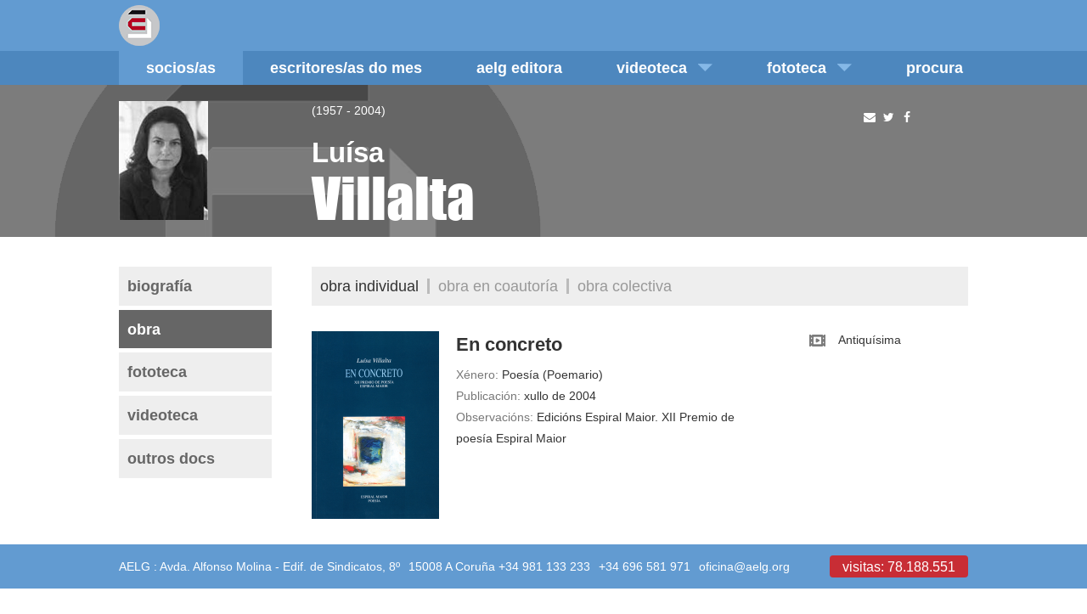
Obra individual (369, 286)
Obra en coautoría (498, 286)
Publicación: (488, 396)
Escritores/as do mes (346, 67)
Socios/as (181, 67)
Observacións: (494, 417)
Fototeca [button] (809, 67)
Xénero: (477, 374)
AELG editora (519, 67)
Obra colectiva (624, 286)
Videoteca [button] (664, 67)
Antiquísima (869, 339)
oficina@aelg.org (744, 566)
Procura (934, 67)
